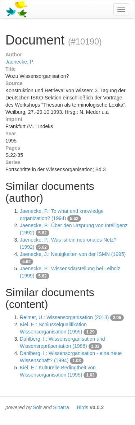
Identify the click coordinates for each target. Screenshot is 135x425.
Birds (82, 407)
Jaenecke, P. (19, 62)
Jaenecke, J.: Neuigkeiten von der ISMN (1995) (73, 254)
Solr (37, 407)
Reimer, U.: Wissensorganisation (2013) (64, 317)
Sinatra (61, 407)
